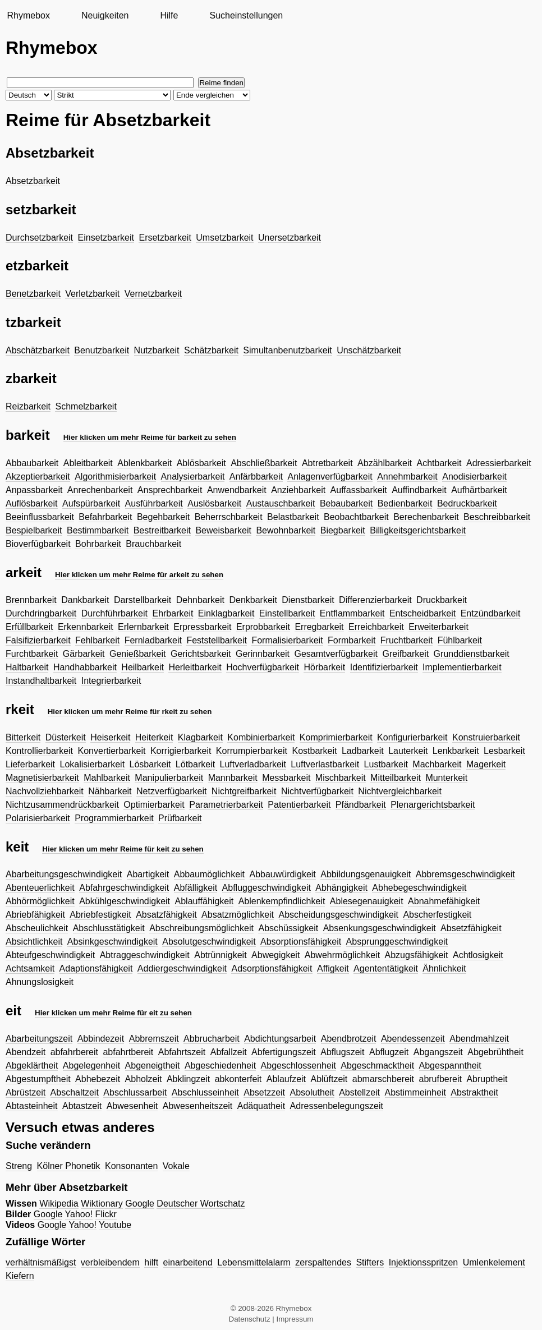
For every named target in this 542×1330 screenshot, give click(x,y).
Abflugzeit (388, 1052)
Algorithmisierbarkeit (115, 476)
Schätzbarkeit (211, 350)
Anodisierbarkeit (474, 476)
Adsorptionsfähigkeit (271, 968)
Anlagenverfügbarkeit (329, 476)
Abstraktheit (474, 1092)
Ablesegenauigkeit (366, 901)
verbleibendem (110, 1262)
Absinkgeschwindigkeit (112, 941)
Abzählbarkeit (384, 463)
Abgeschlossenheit (298, 1065)
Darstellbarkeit (142, 600)
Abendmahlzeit (479, 1038)
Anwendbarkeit (237, 490)
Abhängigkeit (341, 887)
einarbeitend (188, 1262)
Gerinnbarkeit (263, 654)
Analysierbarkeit (193, 476)
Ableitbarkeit (88, 463)
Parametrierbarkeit (226, 804)
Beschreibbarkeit (496, 517)
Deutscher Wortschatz (201, 1203)
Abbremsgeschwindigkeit (465, 874)
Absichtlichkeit (34, 941)
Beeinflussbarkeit (40, 517)
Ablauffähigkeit (204, 901)
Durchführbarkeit (114, 613)
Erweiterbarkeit (438, 627)
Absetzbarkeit (33, 181)
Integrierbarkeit (111, 680)
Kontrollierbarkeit (39, 751)
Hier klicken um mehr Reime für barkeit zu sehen (149, 437)
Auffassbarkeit (358, 490)
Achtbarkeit (438, 463)
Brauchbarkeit (153, 544)
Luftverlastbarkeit (325, 764)
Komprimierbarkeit (336, 737)
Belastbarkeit (293, 517)
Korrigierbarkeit (180, 751)
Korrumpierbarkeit (251, 751)
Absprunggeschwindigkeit (397, 941)
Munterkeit (446, 778)
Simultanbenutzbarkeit (287, 350)
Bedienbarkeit (405, 503)
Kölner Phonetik (68, 1166)
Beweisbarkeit (223, 530)
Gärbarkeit (84, 654)
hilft (151, 1262)
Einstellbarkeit (287, 613)
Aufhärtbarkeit (479, 490)
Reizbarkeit (28, 406)
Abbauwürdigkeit (283, 874)
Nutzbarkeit (157, 350)
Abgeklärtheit (32, 1065)
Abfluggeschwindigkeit (266, 887)
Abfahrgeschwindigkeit (124, 887)
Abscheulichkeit (37, 928)
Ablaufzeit (286, 1079)
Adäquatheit (261, 1106)
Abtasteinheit (32, 1106)
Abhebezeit (97, 1079)
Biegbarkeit (342, 530)
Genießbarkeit (137, 654)
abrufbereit (440, 1079)
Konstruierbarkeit (486, 737)
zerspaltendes (323, 1262)
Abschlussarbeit (135, 1092)
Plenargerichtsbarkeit (433, 804)
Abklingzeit (188, 1079)
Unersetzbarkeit (289, 237)
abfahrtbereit (128, 1052)
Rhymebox (28, 15)
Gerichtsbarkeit (201, 654)
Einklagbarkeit (226, 613)
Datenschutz (249, 1319)
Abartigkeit (148, 874)
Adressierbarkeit (498, 463)
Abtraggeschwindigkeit (145, 955)
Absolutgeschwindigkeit (208, 941)
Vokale (176, 1166)
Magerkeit (486, 764)
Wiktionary (102, 1203)
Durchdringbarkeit (41, 613)
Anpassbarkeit (34, 490)
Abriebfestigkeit (100, 914)
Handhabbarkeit (85, 667)
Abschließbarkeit (264, 463)
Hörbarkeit (324, 667)
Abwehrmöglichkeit (342, 955)
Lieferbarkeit (30, 764)
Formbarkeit (351, 640)
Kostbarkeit (314, 751)
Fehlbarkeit (97, 640)
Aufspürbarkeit (91, 503)
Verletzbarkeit (92, 293)
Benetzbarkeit (33, 293)
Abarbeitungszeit (39, 1038)
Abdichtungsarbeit (280, 1038)
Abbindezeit (101, 1038)
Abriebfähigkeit (35, 914)
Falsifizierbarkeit (38, 640)
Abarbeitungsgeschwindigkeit (64, 874)
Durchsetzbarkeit (39, 237)
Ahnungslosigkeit (40, 982)
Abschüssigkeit (288, 928)
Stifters (370, 1262)
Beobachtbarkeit (356, 517)
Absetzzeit (264, 1092)
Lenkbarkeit (456, 751)
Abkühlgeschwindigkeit (124, 901)
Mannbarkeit (233, 778)
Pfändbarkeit (361, 804)
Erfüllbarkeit (29, 627)
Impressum (295, 1319)
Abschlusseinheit (205, 1092)
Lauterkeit (408, 751)
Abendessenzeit (413, 1038)
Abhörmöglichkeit (40, 901)
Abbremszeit (154, 1038)
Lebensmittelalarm (254, 1262)
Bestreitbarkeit (162, 530)
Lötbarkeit (195, 764)
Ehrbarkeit (172, 613)
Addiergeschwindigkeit (182, 968)
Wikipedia (58, 1203)
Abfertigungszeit (283, 1052)
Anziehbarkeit (298, 490)
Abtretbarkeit (327, 463)
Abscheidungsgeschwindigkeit (338, 914)
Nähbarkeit (109, 791)
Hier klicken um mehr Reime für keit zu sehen (122, 849)
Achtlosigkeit (478, 955)
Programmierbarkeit (114, 818)
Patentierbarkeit (299, 804)
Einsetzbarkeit (106, 237)
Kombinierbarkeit (261, 737)
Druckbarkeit (441, 600)
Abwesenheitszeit (198, 1106)
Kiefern (20, 1276)
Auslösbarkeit (214, 503)
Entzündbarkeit (491, 613)
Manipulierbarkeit (169, 778)
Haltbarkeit (27, 667)
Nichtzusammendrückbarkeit (62, 804)
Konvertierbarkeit (112, 751)
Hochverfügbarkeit (262, 667)
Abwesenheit (132, 1106)
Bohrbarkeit (98, 544)
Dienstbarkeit (308, 600)
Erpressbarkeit (202, 627)
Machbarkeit (436, 764)
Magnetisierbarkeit (42, 778)
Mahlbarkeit (107, 778)
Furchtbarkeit (32, 654)
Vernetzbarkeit (153, 293)
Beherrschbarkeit (229, 517)
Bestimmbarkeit (97, 530)
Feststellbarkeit (216, 640)
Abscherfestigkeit (437, 914)
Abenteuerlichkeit (40, 887)
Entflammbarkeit (352, 613)
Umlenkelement (494, 1262)
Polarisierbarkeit (38, 818)
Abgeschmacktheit (377, 1065)
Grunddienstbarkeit (471, 654)
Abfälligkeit (195, 887)
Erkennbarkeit (85, 627)
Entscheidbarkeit (422, 613)
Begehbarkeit (163, 517)
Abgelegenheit (91, 1065)
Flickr (106, 1214)
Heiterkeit (154, 737)
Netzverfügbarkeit (171, 791)
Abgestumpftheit (38, 1079)
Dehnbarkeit (200, 600)
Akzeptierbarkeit (38, 476)
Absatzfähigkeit (166, 914)
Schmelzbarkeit (85, 406)
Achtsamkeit (30, 968)
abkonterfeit (238, 1079)
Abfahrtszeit (181, 1052)
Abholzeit (143, 1079)
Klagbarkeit (200, 737)
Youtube (115, 1225)
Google (139, 1203)
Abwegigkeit (275, 955)
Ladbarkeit (363, 751)
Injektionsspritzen (423, 1262)
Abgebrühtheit (495, 1052)
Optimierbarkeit (153, 804)
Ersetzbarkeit (165, 237)
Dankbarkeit (85, 600)
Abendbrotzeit (348, 1038)
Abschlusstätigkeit (109, 928)
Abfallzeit (228, 1052)
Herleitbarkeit (194, 667)
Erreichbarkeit (376, 627)
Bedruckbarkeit (467, 503)
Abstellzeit (359, 1092)
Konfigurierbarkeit (412, 737)
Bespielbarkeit (34, 530)
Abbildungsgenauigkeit (365, 874)
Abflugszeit (342, 1052)
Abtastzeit (82, 1106)
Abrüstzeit (25, 1092)
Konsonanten (131, 1166)
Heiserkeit (110, 737)
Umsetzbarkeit (224, 237)
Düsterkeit (65, 737)
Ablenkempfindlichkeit (281, 901)
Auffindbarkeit (419, 490)
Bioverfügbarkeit (38, 544)
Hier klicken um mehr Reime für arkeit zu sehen (139, 574)
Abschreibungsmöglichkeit (201, 928)
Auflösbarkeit (32, 503)
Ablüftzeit (328, 1079)
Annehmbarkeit (407, 476)
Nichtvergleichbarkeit (400, 791)
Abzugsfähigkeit (416, 955)
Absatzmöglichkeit (237, 914)
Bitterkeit (23, 737)
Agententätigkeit (385, 968)
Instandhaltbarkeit (41, 680)
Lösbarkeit (150, 764)
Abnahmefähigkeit (444, 901)
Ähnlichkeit (444, 968)
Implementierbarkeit (462, 667)
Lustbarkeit (386, 764)
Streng (19, 1166)
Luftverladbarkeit (253, 764)
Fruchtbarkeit (406, 640)
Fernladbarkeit (153, 640)
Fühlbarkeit (460, 640)
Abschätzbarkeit (38, 350)
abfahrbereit (74, 1052)
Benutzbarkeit (101, 350)
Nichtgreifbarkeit (244, 791)
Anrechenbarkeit (100, 490)
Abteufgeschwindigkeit (50, 955)
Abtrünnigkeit (220, 955)
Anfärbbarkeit (256, 476)
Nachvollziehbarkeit (45, 791)
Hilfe (169, 15)
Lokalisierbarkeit (92, 764)
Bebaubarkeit (346, 503)
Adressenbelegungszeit (336, 1106)
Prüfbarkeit (179, 818)
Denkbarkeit (253, 600)
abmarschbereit (383, 1079)
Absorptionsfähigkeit (300, 941)
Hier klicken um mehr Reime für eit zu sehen (113, 1013)
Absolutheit (312, 1092)
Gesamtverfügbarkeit (336, 654)
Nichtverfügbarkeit (317, 791)
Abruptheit (486, 1079)
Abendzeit (25, 1052)
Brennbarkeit (31, 600)
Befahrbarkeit (105, 517)
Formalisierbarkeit (287, 640)
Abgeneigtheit (152, 1065)
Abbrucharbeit (211, 1038)
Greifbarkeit (405, 654)
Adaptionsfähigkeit (96, 968)
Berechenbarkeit (426, 517)
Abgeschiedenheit (220, 1065)
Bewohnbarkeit (285, 530)
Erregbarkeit (319, 627)
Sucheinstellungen (246, 15)
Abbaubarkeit (32, 463)
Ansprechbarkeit (170, 490)
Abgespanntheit (450, 1065)
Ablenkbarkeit (144, 463)
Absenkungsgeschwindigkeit (379, 928)
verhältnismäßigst (41, 1262)
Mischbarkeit (340, 778)
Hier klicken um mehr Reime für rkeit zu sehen (130, 711)
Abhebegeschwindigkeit (419, 887)
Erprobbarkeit (263, 627)
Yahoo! (79, 1214)
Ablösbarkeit (201, 463)
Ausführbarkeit (154, 503)
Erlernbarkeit (143, 627)
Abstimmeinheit (415, 1092)
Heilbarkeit (142, 667)
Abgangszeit (438, 1052)
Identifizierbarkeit (384, 667)
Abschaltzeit (74, 1092)
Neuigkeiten (105, 15)
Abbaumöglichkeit (209, 874)
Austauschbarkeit (280, 503)
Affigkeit (333, 968)
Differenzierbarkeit (375, 600)
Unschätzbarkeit (369, 350)
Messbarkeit (286, 778)
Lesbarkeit (504, 751)
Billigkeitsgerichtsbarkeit (418, 530)
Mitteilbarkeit (395, 778)
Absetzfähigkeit (471, 928)
